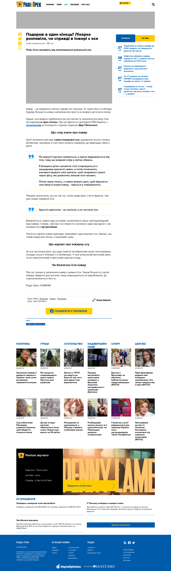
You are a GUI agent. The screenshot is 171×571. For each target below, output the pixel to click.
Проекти (91, 548)
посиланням (34, 125)
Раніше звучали (94, 553)
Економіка (72, 558)
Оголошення (25, 499)
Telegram (44, 298)
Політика (23, 343)
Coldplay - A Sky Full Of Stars (38, 480)
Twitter (53, 298)
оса (28, 324)
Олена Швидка (103, 300)
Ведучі (90, 550)
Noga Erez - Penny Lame (36, 470)
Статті (54, 553)
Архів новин (128, 550)
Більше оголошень (121, 525)
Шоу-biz (140, 343)
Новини (50, 4)
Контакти (127, 555)
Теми (59, 4)
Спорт (115, 343)
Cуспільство (73, 343)
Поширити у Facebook (71, 311)
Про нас (86, 4)
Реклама (74, 4)
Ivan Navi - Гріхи (32, 475)
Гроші (44, 343)
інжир (32, 324)
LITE (66, 4)
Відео (54, 548)
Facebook (61, 298)
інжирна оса (40, 324)
